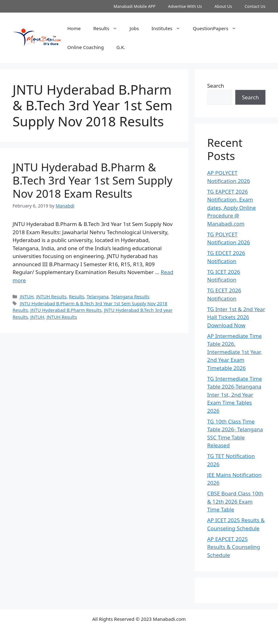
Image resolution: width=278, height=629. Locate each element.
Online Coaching (85, 47)
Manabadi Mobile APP (134, 6)
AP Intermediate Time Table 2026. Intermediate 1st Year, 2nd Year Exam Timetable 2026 (234, 352)
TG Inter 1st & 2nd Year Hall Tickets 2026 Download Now (236, 317)
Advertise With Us (185, 6)
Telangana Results (130, 297)
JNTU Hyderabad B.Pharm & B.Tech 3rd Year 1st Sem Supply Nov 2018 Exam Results (92, 180)
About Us (223, 6)
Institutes (169, 28)
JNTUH (27, 297)
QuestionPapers (218, 28)
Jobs (134, 28)
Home (74, 28)
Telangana (98, 297)
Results (108, 28)
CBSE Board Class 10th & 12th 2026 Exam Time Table (235, 501)
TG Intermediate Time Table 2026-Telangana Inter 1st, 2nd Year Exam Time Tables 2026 (234, 394)
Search (215, 85)
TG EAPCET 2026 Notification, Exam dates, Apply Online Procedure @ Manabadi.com (231, 207)
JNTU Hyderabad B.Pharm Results (65, 310)
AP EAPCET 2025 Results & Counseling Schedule (233, 547)
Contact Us (255, 6)
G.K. (120, 47)
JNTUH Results (51, 297)
